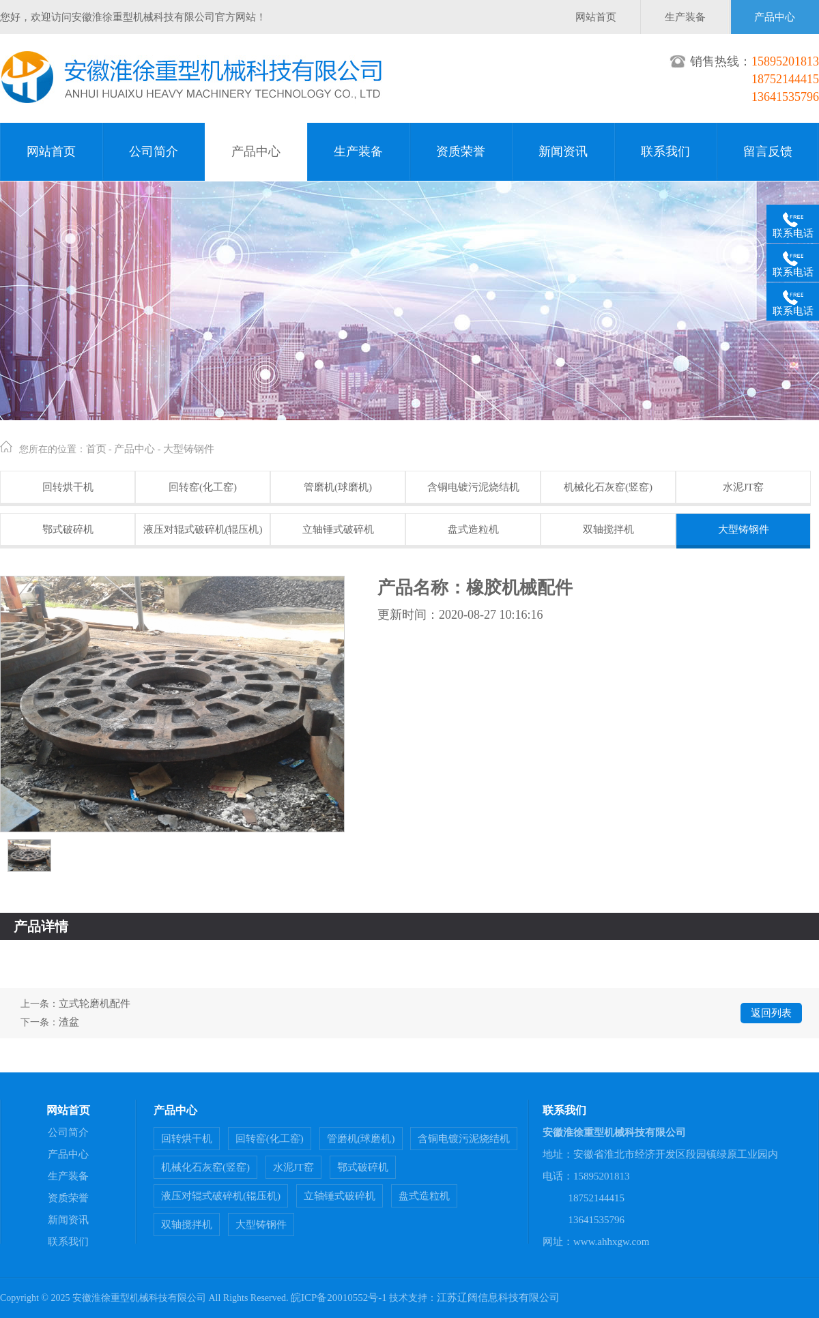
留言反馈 (767, 151)
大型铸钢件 (188, 448)
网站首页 (595, 17)
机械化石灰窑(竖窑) (608, 487)
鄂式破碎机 (68, 529)
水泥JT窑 (743, 487)
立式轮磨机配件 (94, 1003)
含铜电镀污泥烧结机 (473, 487)
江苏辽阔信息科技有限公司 (498, 1297)
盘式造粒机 (473, 529)
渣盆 (69, 1021)
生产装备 (685, 17)
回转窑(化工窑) (203, 487)
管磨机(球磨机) (338, 487)
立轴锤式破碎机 (338, 529)
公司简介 (153, 151)
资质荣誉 (460, 151)
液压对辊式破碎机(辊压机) (203, 529)
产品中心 (774, 17)
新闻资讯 (563, 151)
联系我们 (665, 151)
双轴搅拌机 (608, 529)
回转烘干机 (68, 487)
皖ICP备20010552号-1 (339, 1297)
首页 (96, 448)
